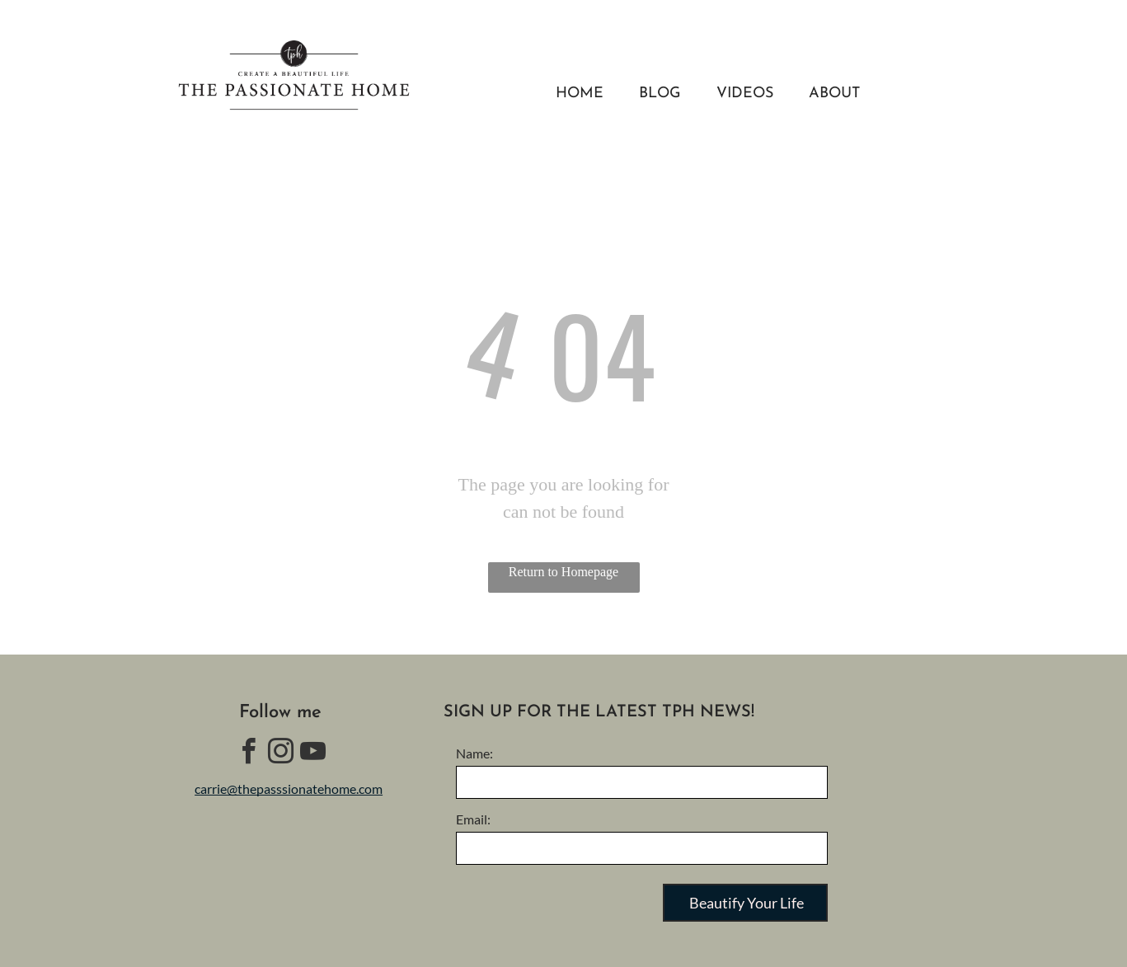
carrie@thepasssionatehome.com (289, 788)
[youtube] (312, 754)
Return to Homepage (563, 572)
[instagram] (280, 754)
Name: (474, 753)
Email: (473, 819)
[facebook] (248, 754)
